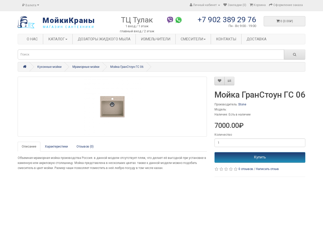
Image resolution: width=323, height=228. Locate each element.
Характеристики (56, 146)
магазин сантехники (69, 27)
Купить (260, 157)
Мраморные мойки (85, 67)
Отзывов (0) (85, 146)
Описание (29, 146)
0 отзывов (245, 169)
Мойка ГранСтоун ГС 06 (127, 67)
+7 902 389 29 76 (227, 19)
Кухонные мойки (49, 67)
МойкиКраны (68, 20)
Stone (242, 104)
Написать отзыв (267, 169)
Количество (223, 134)
